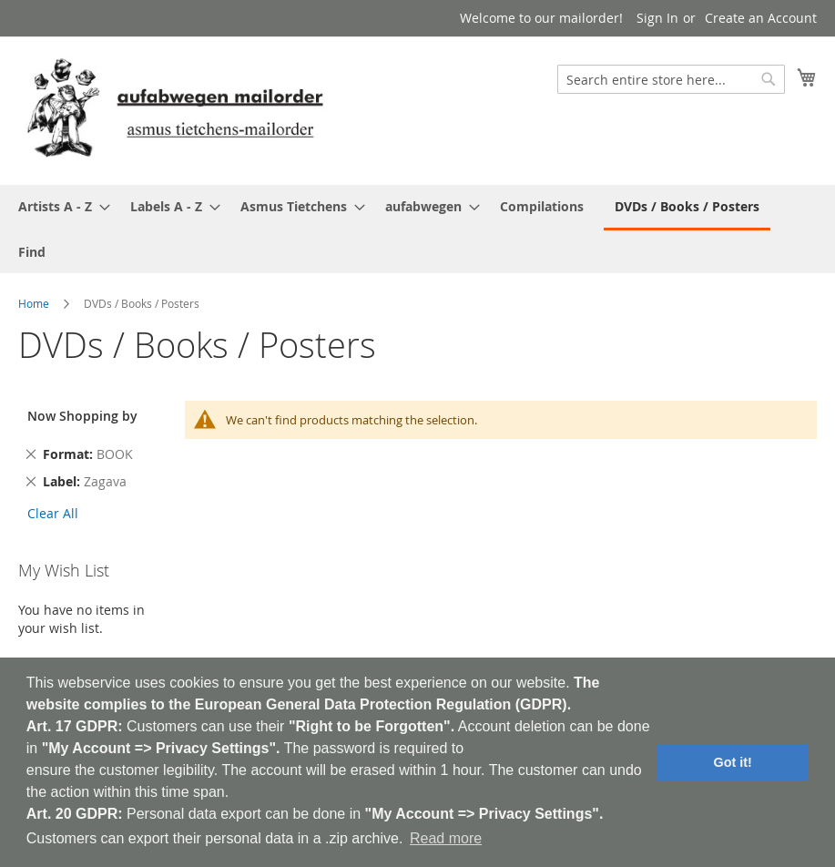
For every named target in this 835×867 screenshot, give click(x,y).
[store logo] (174, 109)
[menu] (417, 229)
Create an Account (761, 17)
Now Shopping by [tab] (82, 415)
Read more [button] (446, 838)
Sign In (657, 17)
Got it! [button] (733, 762)
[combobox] (671, 79)
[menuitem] (58, 206)
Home (33, 303)
